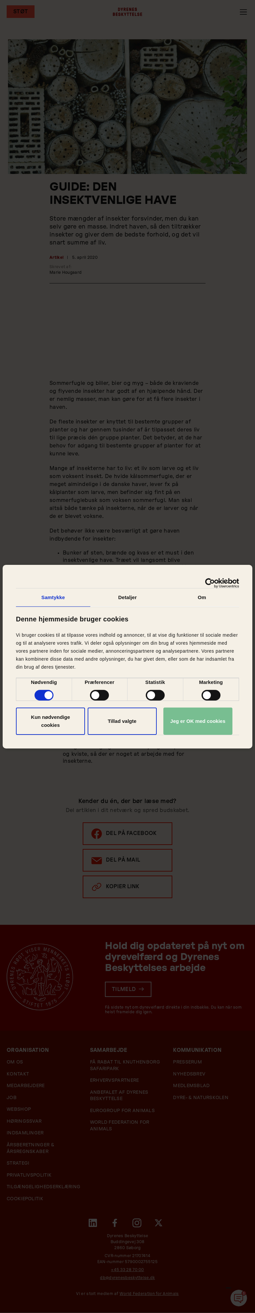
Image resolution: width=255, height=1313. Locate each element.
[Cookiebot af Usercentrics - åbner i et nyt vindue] (210, 583)
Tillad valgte (122, 721)
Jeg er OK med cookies (197, 721)
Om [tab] (202, 597)
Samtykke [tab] (53, 597)
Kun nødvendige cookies (50, 721)
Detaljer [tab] (127, 597)
